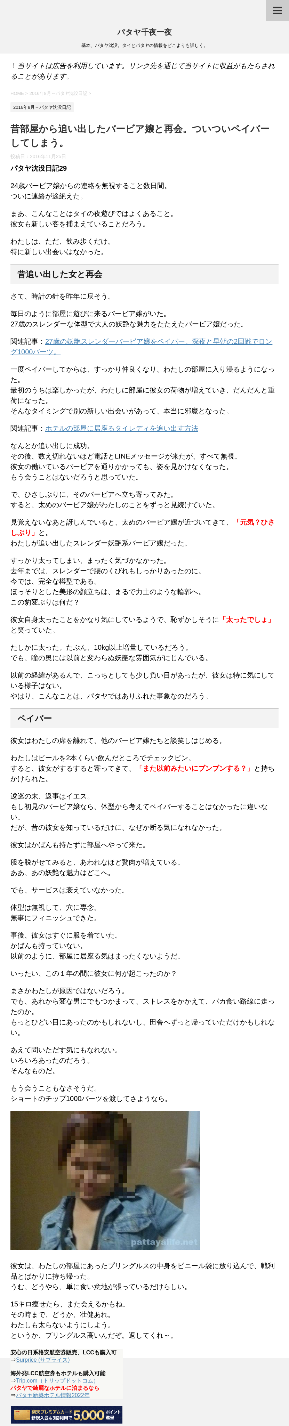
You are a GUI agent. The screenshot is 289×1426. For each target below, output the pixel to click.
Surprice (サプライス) (43, 1360)
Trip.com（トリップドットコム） (57, 1381)
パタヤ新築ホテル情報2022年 (53, 1395)
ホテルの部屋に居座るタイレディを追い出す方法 (121, 428)
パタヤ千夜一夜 (144, 33)
